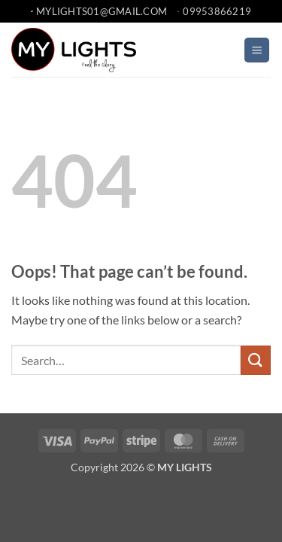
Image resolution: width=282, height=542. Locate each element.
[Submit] (256, 360)
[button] (256, 50)
